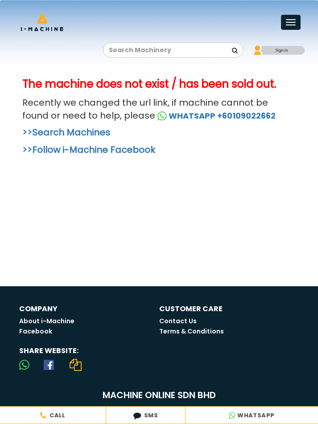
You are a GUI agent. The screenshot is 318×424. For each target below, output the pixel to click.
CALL (53, 415)
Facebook (35, 331)
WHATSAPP (251, 415)
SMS (145, 415)
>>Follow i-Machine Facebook (88, 150)
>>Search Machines (66, 132)
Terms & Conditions (191, 331)
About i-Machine (46, 321)
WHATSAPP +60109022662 (216, 115)
